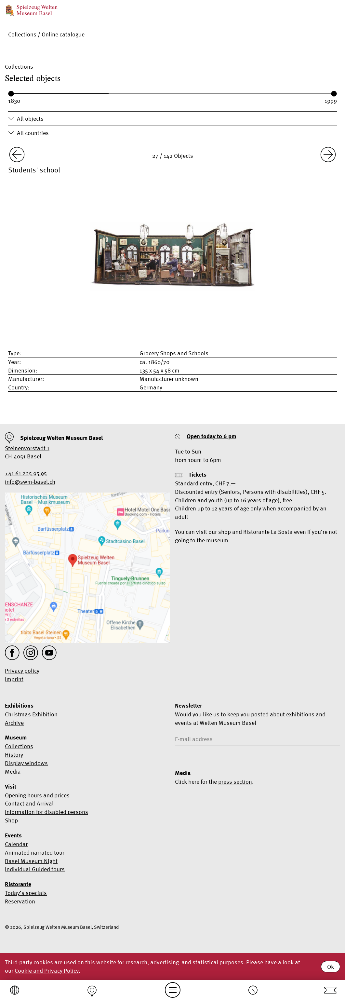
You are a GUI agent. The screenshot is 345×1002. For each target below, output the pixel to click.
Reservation (20, 901)
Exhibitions (19, 706)
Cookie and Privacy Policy (47, 970)
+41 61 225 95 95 (26, 473)
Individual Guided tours (35, 869)
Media (13, 771)
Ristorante (18, 884)
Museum (16, 737)
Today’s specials (26, 892)
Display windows (26, 763)
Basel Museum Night (31, 861)
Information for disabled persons (46, 811)
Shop (11, 820)
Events (13, 835)
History (14, 754)
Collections (22, 34)
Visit (10, 787)
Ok (330, 966)
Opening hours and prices (37, 795)
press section (235, 781)
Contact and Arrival (29, 803)
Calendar (16, 844)
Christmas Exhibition (31, 714)
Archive (14, 722)
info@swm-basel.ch (30, 481)
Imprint (14, 679)
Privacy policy (22, 670)
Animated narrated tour (34, 852)
